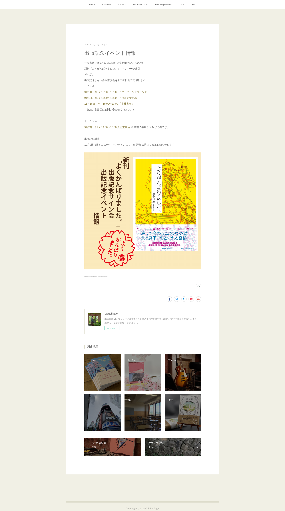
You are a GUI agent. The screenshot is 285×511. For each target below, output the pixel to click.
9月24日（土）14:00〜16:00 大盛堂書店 (107, 127)
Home (92, 4)
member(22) (103, 276)
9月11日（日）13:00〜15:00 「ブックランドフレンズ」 (117, 92)
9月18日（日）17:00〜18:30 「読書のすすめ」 (111, 97)
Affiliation (106, 4)
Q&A (182, 4)
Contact (122, 4)
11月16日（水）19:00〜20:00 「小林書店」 (109, 103)
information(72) (90, 276)
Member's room (140, 4)
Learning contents (163, 4)
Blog (194, 4)
